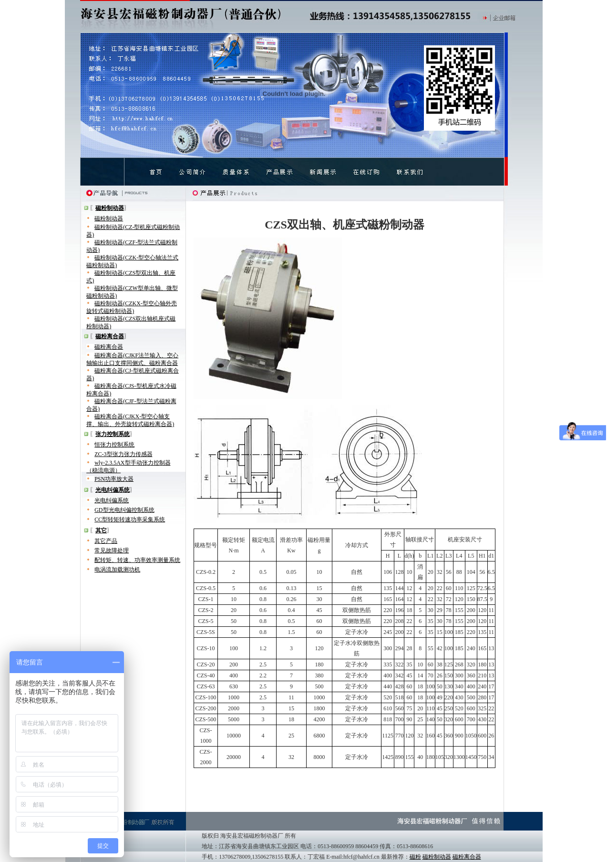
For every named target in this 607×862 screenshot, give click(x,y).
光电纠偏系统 (111, 500)
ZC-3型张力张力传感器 (123, 454)
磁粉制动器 (108, 218)
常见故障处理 (111, 550)
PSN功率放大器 (114, 479)
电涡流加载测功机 (117, 569)
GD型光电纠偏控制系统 (124, 510)
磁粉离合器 (108, 346)
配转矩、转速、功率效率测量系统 (137, 560)
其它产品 (105, 541)
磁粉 (415, 856)
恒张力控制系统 (114, 444)
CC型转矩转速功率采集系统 (129, 519)
